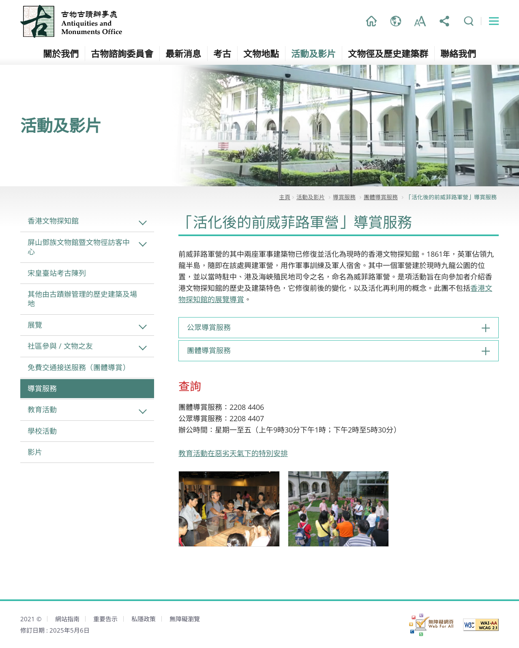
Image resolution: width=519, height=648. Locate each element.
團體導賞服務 (209, 350)
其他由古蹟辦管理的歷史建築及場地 (82, 298)
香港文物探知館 (53, 221)
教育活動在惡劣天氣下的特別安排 (233, 453)
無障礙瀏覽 (184, 619)
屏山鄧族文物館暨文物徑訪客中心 (79, 246)
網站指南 (67, 619)
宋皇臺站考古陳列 (57, 273)
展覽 (35, 325)
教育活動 (42, 409)
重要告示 (105, 619)
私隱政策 (143, 619)
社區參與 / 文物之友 (60, 346)
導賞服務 (42, 388)
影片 (35, 452)
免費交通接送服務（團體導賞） (79, 367)
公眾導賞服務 (209, 327)
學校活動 (42, 431)
